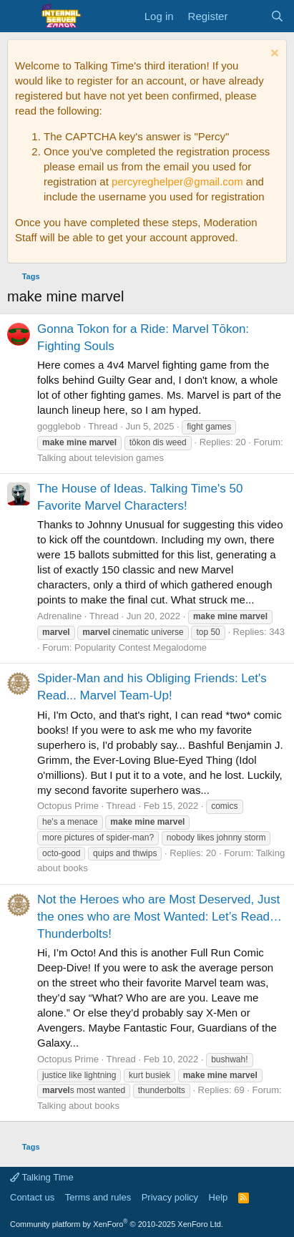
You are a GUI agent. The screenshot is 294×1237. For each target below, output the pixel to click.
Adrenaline (59, 616)
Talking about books (78, 1105)
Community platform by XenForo (116, 1224)
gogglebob (59, 426)
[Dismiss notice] (273, 54)
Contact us (32, 1197)
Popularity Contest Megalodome (140, 647)
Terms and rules (98, 1197)
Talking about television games (100, 457)
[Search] (277, 16)
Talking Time (42, 1177)
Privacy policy (170, 1197)
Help (218, 1197)
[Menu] (19, 16)
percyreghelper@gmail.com (177, 181)
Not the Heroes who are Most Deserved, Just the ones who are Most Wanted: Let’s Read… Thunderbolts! (159, 917)
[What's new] (249, 16)
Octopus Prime (68, 805)
